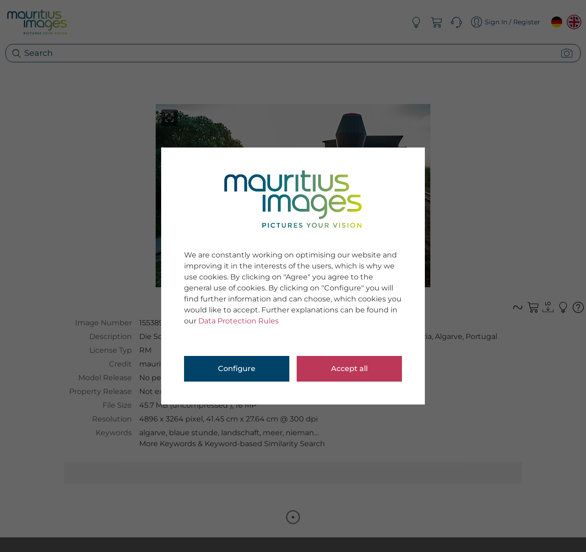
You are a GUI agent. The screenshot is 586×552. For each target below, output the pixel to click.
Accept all (349, 368)
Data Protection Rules (238, 321)
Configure (236, 368)
